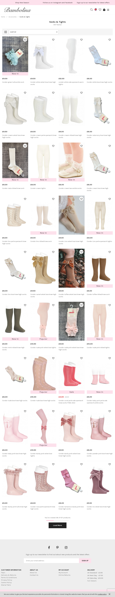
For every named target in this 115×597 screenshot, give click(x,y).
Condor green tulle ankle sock (13, 82)
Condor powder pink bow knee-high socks (100, 455)
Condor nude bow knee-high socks (14, 401)
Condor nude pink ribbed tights (98, 347)
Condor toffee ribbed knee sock (98, 294)
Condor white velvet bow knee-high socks (43, 83)
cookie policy (102, 594)
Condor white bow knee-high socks (99, 82)
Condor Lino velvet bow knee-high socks (71, 242)
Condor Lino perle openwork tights (99, 241)
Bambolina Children (17, 10)
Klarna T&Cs (6, 585)
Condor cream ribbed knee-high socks (70, 136)
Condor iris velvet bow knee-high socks (98, 508)
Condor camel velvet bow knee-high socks (43, 295)
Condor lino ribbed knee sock (41, 241)
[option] (22, 2)
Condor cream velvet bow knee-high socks (13, 136)
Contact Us (34, 575)
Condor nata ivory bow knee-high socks (99, 136)
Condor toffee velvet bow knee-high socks (71, 295)
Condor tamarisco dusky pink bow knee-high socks (71, 508)
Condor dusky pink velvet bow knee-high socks (69, 455)
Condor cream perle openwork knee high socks (43, 136)
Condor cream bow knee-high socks (97, 189)
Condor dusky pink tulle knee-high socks (14, 508)
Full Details (91, 581)
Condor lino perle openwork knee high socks (14, 242)
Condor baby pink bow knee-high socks (14, 455)
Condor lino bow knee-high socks (14, 294)
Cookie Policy (6, 582)
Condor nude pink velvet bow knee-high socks (71, 349)
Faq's (3, 573)
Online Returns (64, 575)
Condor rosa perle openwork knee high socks (42, 508)
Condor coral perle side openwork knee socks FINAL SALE (71, 402)
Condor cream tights (38, 188)
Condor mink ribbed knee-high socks (13, 349)
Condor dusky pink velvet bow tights (41, 455)
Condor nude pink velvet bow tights (43, 347)
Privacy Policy (6, 580)
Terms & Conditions (9, 578)
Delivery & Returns (8, 575)
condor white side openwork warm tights (71, 83)
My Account (63, 573)
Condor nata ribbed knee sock (13, 188)
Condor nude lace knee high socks (42, 401)
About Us (33, 573)
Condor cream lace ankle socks (70, 188)
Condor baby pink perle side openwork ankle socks (97, 402)
